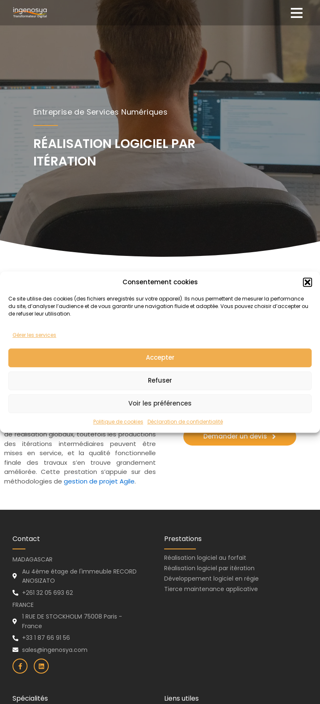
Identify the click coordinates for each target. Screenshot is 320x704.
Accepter (160, 372)
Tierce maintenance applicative (211, 589)
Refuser (160, 395)
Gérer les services (34, 349)
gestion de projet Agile (99, 481)
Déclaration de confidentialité (185, 436)
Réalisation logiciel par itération (209, 568)
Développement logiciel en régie (211, 578)
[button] (307, 297)
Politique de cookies (118, 436)
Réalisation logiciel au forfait (205, 558)
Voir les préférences (160, 418)
